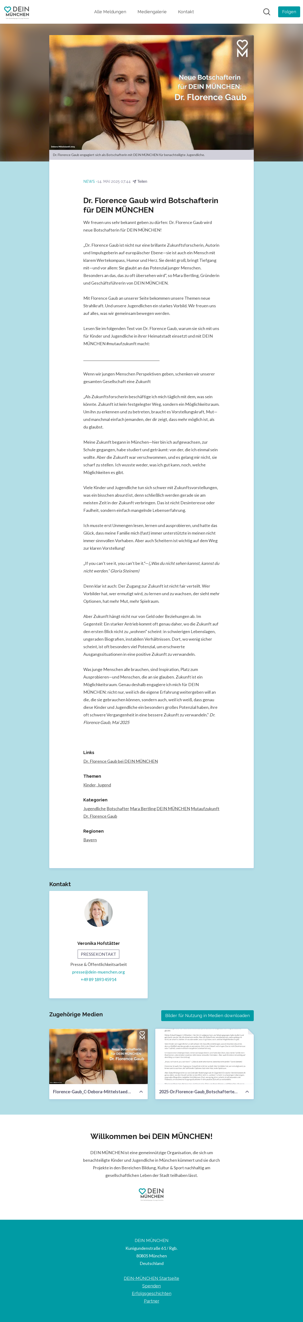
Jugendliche (94, 808)
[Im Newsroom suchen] (267, 12)
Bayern (90, 840)
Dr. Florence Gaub (100, 816)
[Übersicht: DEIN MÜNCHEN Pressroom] (17, 12)
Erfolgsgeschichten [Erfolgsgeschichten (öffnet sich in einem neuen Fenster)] (151, 1293)
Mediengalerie (152, 11)
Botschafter (118, 808)
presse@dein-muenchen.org (98, 972)
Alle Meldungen (110, 11)
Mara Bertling (143, 808)
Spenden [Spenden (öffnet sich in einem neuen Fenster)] (151, 1285)
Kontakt (186, 11)
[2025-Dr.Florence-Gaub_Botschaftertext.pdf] (204, 1056)
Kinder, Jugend (97, 785)
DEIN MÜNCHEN (173, 808)
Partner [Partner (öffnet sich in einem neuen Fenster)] (151, 1301)
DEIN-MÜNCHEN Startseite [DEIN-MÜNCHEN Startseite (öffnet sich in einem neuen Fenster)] (151, 1278)
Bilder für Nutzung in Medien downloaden (207, 1015)
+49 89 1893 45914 (98, 979)
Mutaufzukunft (205, 808)
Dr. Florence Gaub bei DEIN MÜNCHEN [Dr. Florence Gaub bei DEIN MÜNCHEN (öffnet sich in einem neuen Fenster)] (120, 761)
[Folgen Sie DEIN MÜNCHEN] (289, 11)
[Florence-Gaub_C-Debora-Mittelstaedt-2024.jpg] (98, 1056)
